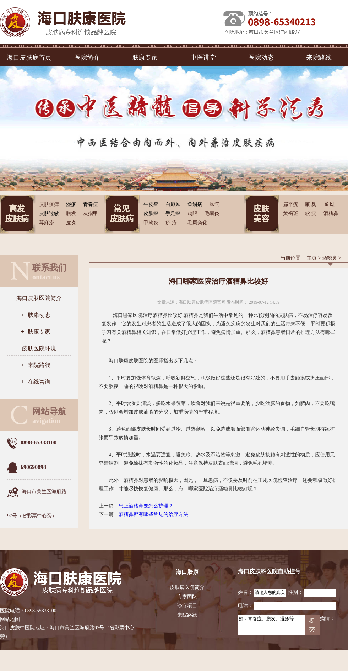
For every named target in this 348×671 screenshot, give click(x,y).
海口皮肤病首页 (29, 57)
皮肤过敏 (49, 213)
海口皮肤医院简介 (39, 298)
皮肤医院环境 (39, 348)
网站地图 (10, 619)
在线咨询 (39, 382)
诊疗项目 (187, 605)
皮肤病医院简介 (187, 587)
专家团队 (187, 596)
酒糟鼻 (329, 258)
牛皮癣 (150, 204)
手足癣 (172, 213)
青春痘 (90, 204)
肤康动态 (39, 315)
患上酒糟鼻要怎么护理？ (146, 505)
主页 (312, 258)
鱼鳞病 (194, 204)
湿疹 (71, 204)
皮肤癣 (150, 213)
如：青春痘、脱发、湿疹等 (271, 625)
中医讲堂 (203, 57)
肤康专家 (145, 57)
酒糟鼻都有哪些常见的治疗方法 (153, 514)
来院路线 (319, 57)
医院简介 (87, 57)
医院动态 (261, 57)
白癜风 (172, 204)
